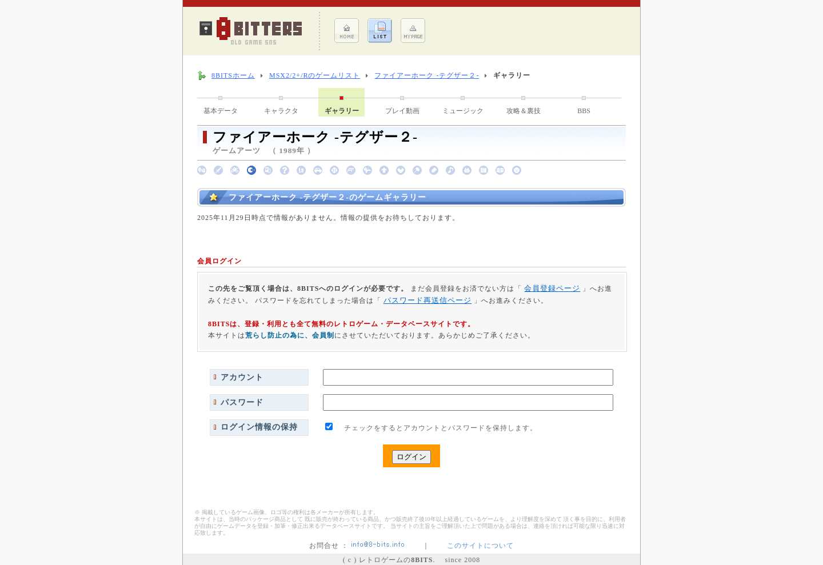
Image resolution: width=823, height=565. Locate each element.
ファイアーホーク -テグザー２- (426, 75)
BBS (583, 111)
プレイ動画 (402, 111)
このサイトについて (480, 546)
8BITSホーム (233, 75)
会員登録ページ (552, 288)
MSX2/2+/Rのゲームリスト (314, 75)
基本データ (220, 111)
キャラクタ (281, 111)
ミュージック (463, 111)
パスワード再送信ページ (427, 300)
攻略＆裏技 (523, 111)
